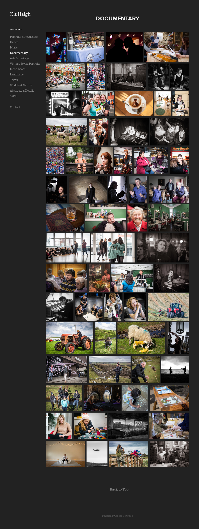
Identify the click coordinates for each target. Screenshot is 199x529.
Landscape (16, 74)
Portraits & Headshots (23, 36)
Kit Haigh (20, 14)
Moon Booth (18, 69)
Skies (13, 96)
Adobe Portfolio (124, 515)
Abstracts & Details (22, 90)
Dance (14, 42)
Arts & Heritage (19, 58)
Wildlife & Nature (21, 85)
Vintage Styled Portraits (25, 63)
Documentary (19, 53)
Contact (15, 107)
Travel (14, 80)
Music (13, 47)
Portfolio (15, 29)
